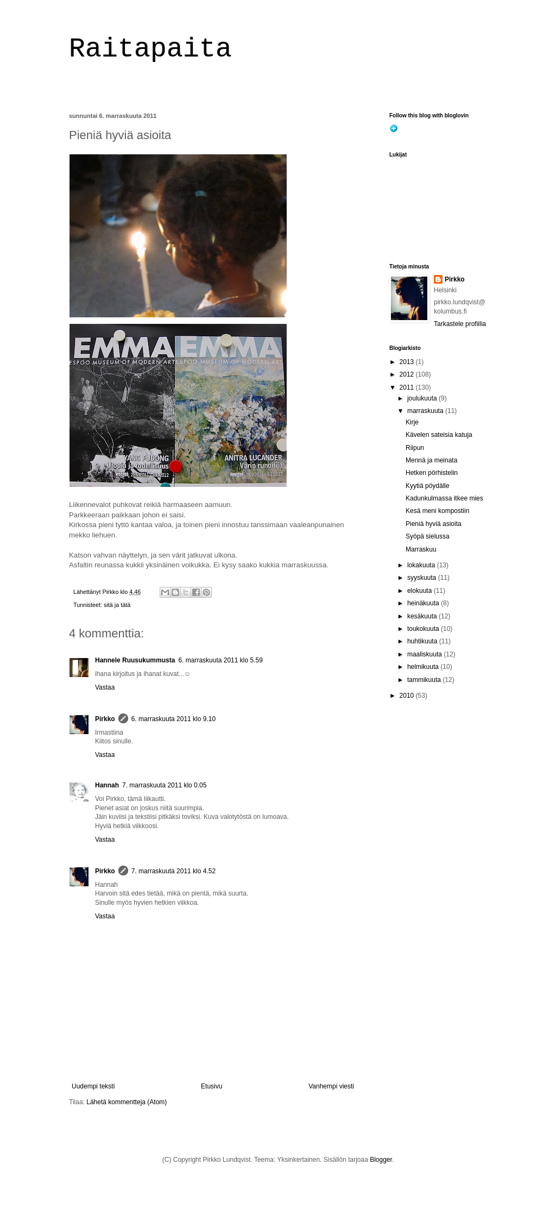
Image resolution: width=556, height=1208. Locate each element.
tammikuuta (425, 680)
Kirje (412, 422)
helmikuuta (423, 667)
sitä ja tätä (117, 605)
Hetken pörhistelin (432, 473)
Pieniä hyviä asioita (434, 524)
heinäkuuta (424, 603)
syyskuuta (422, 577)
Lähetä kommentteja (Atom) (126, 1102)
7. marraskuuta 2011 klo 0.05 (164, 785)
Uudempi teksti (93, 1086)
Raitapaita (150, 49)
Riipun (415, 448)
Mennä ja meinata (431, 460)
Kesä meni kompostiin (437, 511)
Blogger (381, 1159)
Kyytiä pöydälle (428, 486)
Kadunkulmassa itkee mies (444, 498)
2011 (408, 387)
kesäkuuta (423, 616)
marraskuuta (426, 411)
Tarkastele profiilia (460, 324)
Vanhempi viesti (331, 1086)
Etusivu (211, 1086)
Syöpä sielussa (428, 536)
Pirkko (105, 719)
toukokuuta (424, 629)
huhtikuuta (423, 641)
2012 (408, 374)
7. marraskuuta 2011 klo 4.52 (173, 871)
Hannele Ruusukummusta (135, 660)
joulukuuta (423, 398)
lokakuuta (422, 565)
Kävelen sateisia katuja (439, 435)
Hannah (107, 785)
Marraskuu (421, 549)
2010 (408, 695)
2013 (408, 362)
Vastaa (105, 687)
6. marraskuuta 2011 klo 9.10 (173, 719)
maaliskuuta (425, 654)
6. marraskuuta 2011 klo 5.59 (220, 660)
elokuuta (420, 590)
